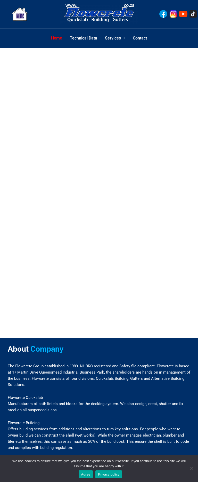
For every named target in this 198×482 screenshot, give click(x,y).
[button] (115, 38)
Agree (85, 474)
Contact (140, 38)
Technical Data (83, 38)
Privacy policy (108, 474)
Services (115, 38)
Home (56, 38)
